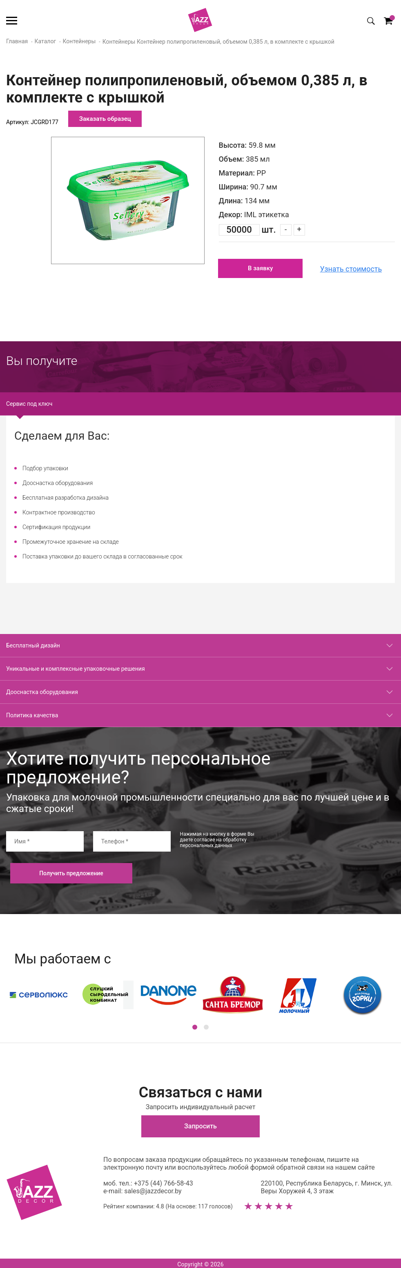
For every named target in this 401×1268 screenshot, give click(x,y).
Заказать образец (105, 118)
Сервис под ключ (29, 402)
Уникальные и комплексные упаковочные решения (75, 667)
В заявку (260, 267)
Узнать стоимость (352, 268)
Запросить (200, 1124)
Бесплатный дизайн (33, 644)
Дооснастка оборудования (42, 690)
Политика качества (32, 713)
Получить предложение (71, 871)
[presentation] (333, 845)
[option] (127, 200)
